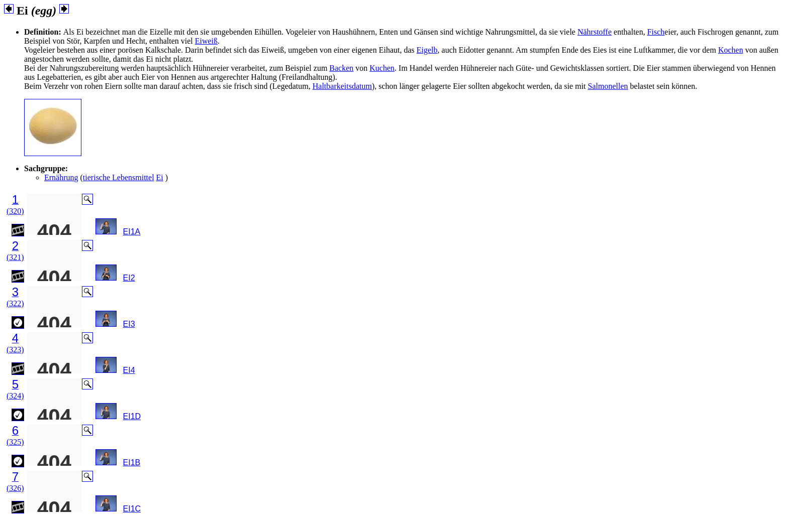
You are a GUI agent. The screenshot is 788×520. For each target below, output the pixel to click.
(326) (15, 488)
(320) (15, 211)
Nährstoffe (594, 32)
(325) (15, 442)
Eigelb (427, 50)
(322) (15, 303)
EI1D (132, 416)
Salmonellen (608, 86)
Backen (341, 68)
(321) (15, 257)
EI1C (132, 508)
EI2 (129, 278)
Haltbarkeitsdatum (342, 86)
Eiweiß (206, 41)
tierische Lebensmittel (118, 177)
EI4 (129, 370)
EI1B (132, 462)
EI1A (132, 231)
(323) (15, 349)
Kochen (730, 50)
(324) (15, 396)
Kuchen (382, 68)
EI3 (129, 324)
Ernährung (61, 177)
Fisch (656, 32)
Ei (159, 177)
